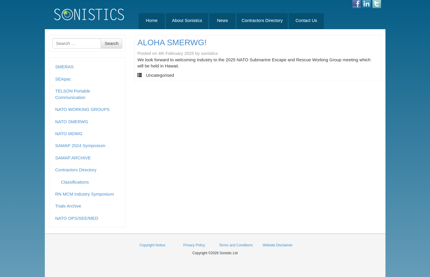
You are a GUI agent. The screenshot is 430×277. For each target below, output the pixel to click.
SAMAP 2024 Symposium (80, 145)
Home (152, 20)
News (222, 20)
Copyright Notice (152, 245)
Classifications (75, 182)
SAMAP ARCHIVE (73, 157)
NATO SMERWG (71, 121)
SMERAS (64, 66)
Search (111, 43)
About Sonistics (187, 20)
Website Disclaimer (277, 245)
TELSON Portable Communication (72, 94)
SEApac (63, 78)
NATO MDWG (69, 133)
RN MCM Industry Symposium (84, 193)
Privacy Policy (194, 245)
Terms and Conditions (236, 245)
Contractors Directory (262, 20)
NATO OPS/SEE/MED (76, 218)
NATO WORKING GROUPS (82, 109)
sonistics (209, 53)
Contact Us (306, 20)
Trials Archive (68, 205)
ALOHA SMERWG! (172, 42)
